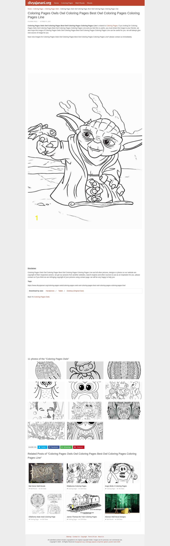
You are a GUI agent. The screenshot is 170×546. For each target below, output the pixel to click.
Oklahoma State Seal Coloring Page (42, 517)
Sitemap (68, 537)
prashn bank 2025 (114, 542)
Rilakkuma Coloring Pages (76, 486)
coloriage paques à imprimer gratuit (96, 542)
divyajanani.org (39, 3)
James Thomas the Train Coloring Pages (82, 517)
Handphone (50, 291)
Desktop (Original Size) (75, 291)
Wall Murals (80, 3)
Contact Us (76, 537)
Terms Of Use (92, 537)
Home (56, 3)
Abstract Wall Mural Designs (115, 517)
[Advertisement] (85, 56)
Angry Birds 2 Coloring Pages (116, 486)
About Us (101, 537)
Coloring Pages (67, 3)
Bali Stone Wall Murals (37, 486)
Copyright (84, 537)
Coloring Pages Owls (41, 297)
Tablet (60, 291)
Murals (89, 3)
